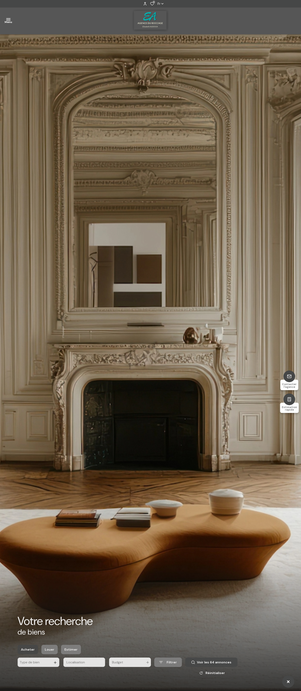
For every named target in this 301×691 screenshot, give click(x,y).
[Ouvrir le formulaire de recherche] (168, 666)
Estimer (71, 654)
